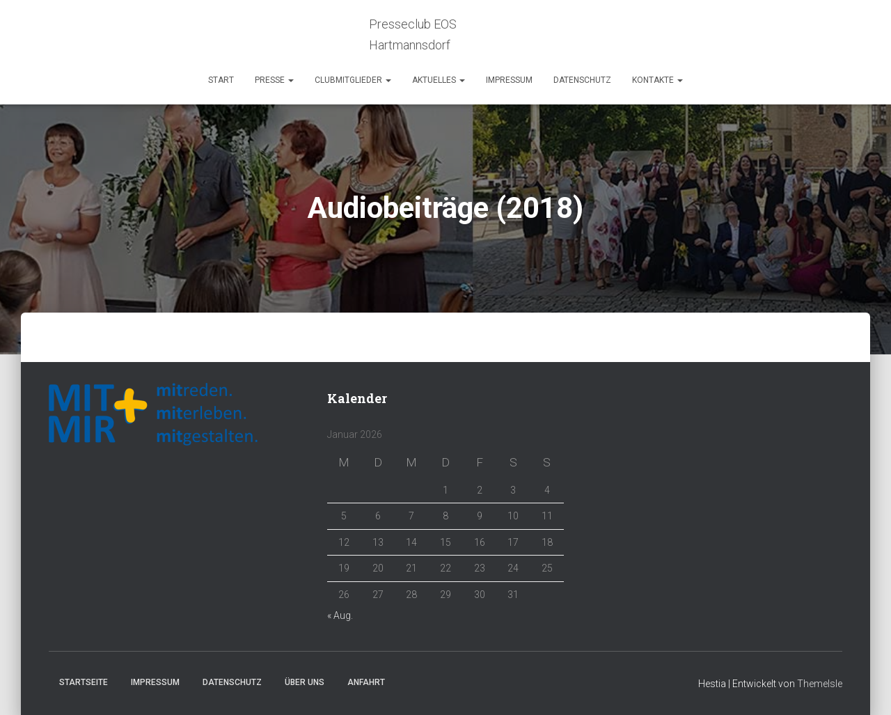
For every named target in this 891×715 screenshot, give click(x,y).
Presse (274, 80)
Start (221, 80)
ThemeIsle (819, 683)
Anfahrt (366, 682)
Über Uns (304, 682)
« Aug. (340, 615)
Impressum (509, 80)
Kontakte (657, 80)
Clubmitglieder (353, 80)
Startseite (83, 682)
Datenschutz (582, 80)
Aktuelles (438, 80)
